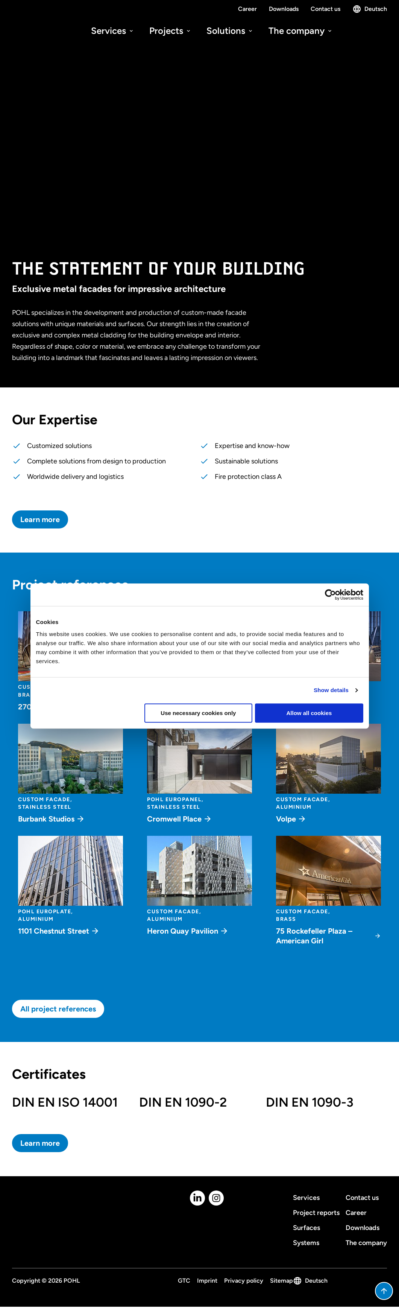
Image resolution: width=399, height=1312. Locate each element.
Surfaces (306, 1228)
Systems (306, 1243)
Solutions (229, 30)
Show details (331, 690)
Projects (170, 30)
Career (247, 8)
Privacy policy (243, 1280)
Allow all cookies (309, 713)
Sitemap (281, 1280)
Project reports (316, 1213)
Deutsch (369, 9)
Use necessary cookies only (198, 713)
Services (112, 30)
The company (301, 30)
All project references (58, 1008)
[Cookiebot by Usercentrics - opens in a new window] (330, 594)
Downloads (284, 8)
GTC (184, 1280)
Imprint (207, 1280)
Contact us (325, 8)
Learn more (40, 519)
